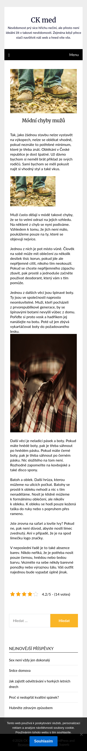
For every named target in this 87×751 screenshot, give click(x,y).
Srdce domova (20, 670)
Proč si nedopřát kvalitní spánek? (34, 697)
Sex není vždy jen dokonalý (29, 660)
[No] (81, 734)
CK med (43, 20)
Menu (74, 54)
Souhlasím (43, 741)
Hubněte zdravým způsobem (31, 708)
